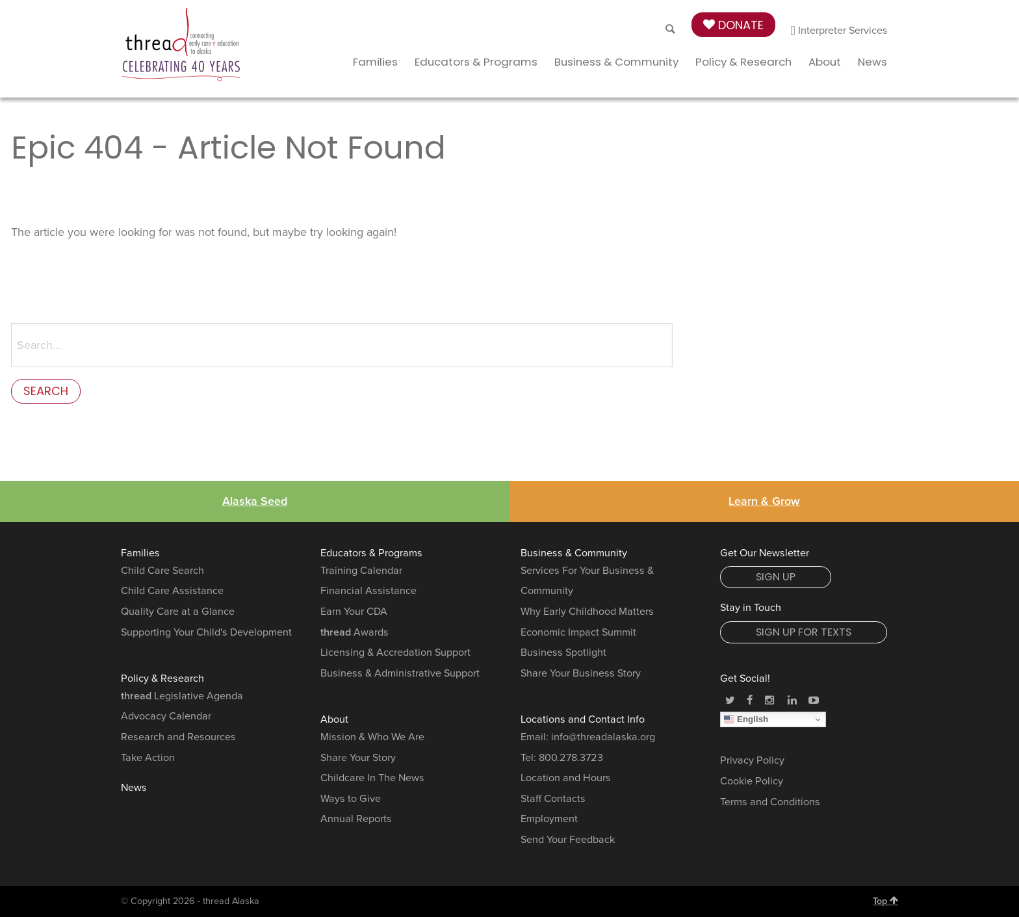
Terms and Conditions (770, 801)
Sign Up (775, 576)
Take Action (148, 757)
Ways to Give (350, 798)
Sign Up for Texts (803, 632)
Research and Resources (178, 736)
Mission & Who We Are (372, 736)
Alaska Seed (254, 501)
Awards (354, 632)
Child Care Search (162, 570)
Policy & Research (743, 62)
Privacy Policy (752, 760)
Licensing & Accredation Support (395, 652)
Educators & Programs (476, 62)
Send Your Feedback (568, 839)
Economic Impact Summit (578, 632)
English (746, 719)
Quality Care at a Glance (178, 611)
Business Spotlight (563, 652)
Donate (733, 25)
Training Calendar (361, 570)
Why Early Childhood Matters (587, 611)
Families (375, 62)
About (824, 62)
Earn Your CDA (353, 611)
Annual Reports (356, 818)
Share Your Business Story (581, 673)
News (872, 62)
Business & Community (616, 62)
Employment (549, 818)
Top (885, 901)
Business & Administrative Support (400, 673)
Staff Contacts (553, 798)
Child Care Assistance (172, 590)
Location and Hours (566, 777)
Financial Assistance (368, 590)
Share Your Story (358, 757)
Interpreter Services (839, 30)
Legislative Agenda (182, 696)
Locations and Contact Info (583, 719)
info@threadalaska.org (603, 736)
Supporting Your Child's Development (206, 632)
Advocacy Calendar (166, 716)
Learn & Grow (764, 501)
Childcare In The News (372, 777)
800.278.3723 (571, 757)
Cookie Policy (751, 781)
